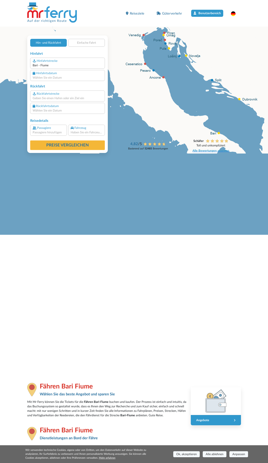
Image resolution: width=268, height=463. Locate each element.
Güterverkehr (169, 13)
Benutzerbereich (207, 13)
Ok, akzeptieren (186, 454)
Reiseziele (135, 13)
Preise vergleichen (67, 145)
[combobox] (67, 65)
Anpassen (238, 454)
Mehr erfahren (107, 458)
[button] (235, 14)
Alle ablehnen (214, 454)
